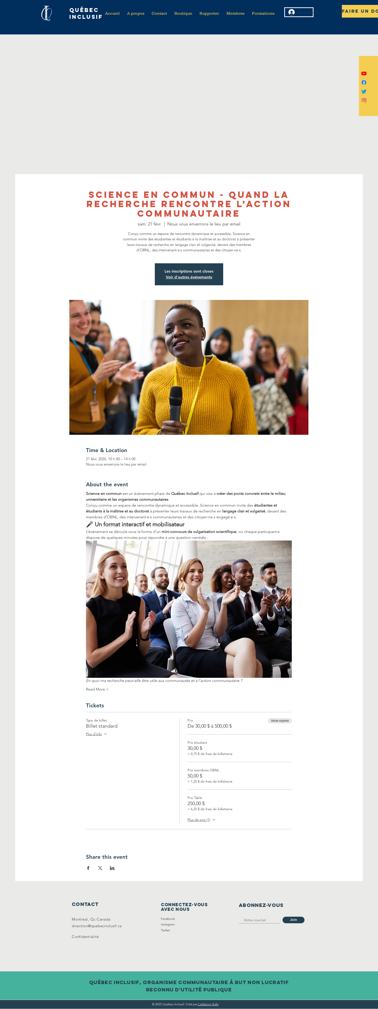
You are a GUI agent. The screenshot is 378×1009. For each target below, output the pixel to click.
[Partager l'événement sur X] (100, 868)
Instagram (168, 924)
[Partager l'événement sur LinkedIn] (112, 868)
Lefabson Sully (208, 1004)
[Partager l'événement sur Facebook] (88, 868)
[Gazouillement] (364, 91)
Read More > (97, 689)
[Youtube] (364, 73)
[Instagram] (364, 100)
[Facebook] (364, 82)
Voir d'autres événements (189, 277)
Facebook (168, 919)
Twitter (165, 930)
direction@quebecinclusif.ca (97, 926)
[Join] (293, 920)
